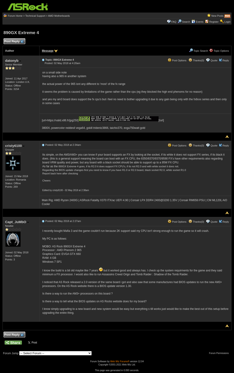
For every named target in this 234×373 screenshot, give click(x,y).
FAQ (173, 21)
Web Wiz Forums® (119, 361)
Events (197, 21)
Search (186, 21)
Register (214, 21)
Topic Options (219, 50)
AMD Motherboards (59, 15)
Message (47, 50)
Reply (226, 60)
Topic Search (198, 50)
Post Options (177, 60)
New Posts (217, 15)
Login (227, 21)
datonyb (13, 60)
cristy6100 (14, 146)
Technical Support (35, 15)
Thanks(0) (196, 60)
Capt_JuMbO (17, 222)
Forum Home (15, 15)
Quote (214, 60)
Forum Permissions (220, 353)
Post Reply (13, 41)
